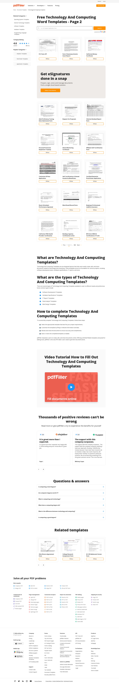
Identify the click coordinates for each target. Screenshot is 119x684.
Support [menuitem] (99, 1)
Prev (64, 245)
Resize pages (18, 608)
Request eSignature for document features (65, 655)
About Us (31, 636)
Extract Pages (34, 604)
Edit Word (79, 616)
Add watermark (81, 612)
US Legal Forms (95, 638)
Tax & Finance (78, 665)
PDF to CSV (49, 599)
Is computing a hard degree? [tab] (71, 487)
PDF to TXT (49, 612)
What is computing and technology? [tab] (71, 499)
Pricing (30, 638)
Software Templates (19, 26)
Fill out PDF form (66, 588)
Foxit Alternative (64, 671)
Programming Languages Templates (20, 33)
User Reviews (94, 665)
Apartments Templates (22, 64)
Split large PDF (34, 612)
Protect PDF (65, 586)
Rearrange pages (35, 602)
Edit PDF (33, 586)
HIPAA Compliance (33, 648)
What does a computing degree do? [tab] (71, 505)
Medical (77, 658)
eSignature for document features (66, 651)
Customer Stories (95, 663)
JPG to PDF (64, 604)
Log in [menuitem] (104, 1)
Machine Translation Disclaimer (34, 658)
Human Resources (79, 663)
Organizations (78, 651)
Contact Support (33, 672)
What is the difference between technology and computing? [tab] (71, 511)
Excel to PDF (65, 602)
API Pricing (78, 643)
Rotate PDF (80, 602)
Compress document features (65, 644)
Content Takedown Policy (57, 681)
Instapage (93, 643)
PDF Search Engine (49, 641)
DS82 (45, 665)
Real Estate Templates (22, 59)
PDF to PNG (49, 607)
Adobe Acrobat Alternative (66, 664)
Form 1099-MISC (48, 658)
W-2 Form (46, 653)
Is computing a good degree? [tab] (71, 517)
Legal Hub (31, 643)
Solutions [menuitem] (30, 5)
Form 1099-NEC (48, 660)
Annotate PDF (80, 614)
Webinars (93, 653)
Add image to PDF (81, 619)
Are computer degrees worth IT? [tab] (71, 493)
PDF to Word (34, 588)
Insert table (80, 621)
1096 (45, 667)
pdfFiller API (78, 638)
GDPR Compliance (33, 645)
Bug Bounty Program (68, 681)
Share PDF (95, 604)
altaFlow (93, 641)
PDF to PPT (49, 602)
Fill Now (47, 58)
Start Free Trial (101, 5)
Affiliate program (33, 653)
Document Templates (49, 672)
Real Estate (78, 661)
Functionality (63, 636)
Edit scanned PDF (19, 606)
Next (78, 245)
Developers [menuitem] (40, 5)
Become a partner (33, 650)
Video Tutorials (94, 656)
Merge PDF (18, 588)
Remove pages (34, 607)
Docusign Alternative (65, 667)
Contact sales (32, 669)
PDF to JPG (49, 604)
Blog (92, 651)
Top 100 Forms (48, 638)
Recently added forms (49, 674)
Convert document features (64, 648)
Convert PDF (18, 601)
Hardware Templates (19, 29)
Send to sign (96, 602)
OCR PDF (17, 603)
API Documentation (80, 641)
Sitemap (93, 661)
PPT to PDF (65, 599)
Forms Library (47, 636)
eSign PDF (48, 588)
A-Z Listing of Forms (49, 643)
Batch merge (34, 609)
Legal (76, 668)
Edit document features (65, 641)
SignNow (93, 636)
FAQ (92, 658)
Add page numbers (82, 607)
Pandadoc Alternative (65, 669)
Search (100, 28)
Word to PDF (49, 586)
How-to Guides (94, 670)
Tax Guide (93, 668)
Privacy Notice (49, 681)
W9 (45, 655)
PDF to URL (49, 609)
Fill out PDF (80, 599)
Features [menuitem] (50, 5)
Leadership (31, 641)
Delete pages (80, 597)
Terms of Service (38, 681)
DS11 (45, 662)
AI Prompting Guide (33, 661)
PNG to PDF (65, 607)
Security (31, 655)
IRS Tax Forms (48, 648)
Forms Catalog (48, 645)
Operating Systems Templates (21, 19)
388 (75, 245)
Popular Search (48, 650)
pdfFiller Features (64, 638)
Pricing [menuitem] (57, 5)
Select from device (50, 90)
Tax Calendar (47, 670)
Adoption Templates (22, 53)
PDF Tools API (79, 636)
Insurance (77, 656)
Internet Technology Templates (22, 23)
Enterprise (77, 653)
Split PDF (33, 597)
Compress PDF (19, 586)
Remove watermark (82, 609)
